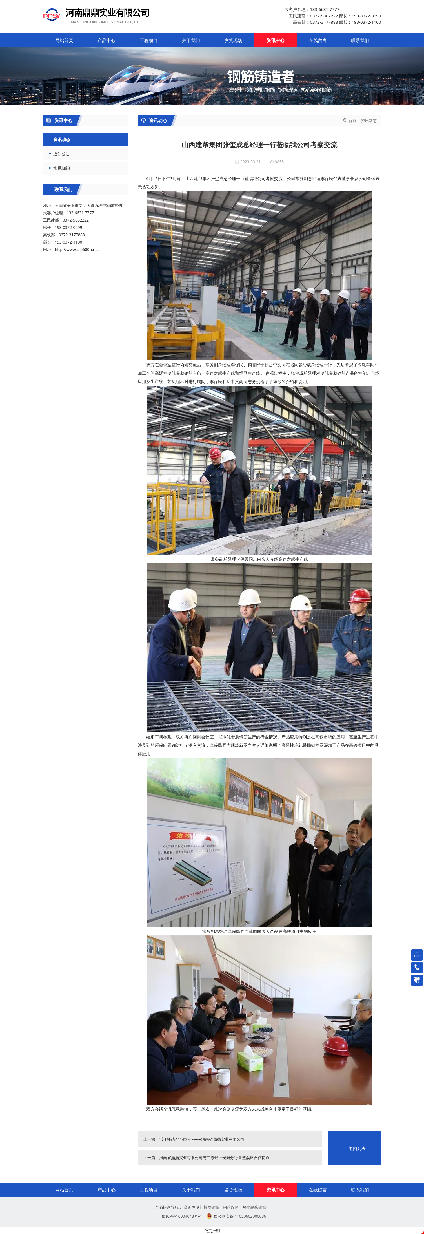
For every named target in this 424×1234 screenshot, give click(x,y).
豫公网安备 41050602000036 (240, 1216)
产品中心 (106, 40)
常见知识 (61, 168)
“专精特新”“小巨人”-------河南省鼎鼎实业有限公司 (202, 1139)
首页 (352, 120)
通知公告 (61, 153)
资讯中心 (276, 40)
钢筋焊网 (231, 1207)
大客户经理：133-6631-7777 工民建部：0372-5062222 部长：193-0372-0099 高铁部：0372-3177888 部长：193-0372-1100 (333, 15)
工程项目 (149, 40)
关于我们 (191, 40)
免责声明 (212, 1230)
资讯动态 (154, 120)
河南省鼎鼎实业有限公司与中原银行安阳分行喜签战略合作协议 (214, 1157)
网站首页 (64, 40)
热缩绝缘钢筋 (254, 1207)
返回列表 (357, 1148)
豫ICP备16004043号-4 (181, 1216)
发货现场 (233, 40)
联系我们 (360, 40)
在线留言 (318, 40)
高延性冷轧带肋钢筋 (201, 1207)
